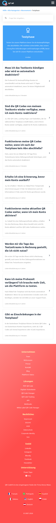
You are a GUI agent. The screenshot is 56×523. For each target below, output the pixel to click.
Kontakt (28, 367)
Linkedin (28, 448)
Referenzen (28, 360)
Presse (28, 364)
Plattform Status (28, 374)
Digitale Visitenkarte (28, 389)
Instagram (28, 452)
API (28, 400)
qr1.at (8, 3)
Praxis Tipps (28, 472)
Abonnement (26, 10)
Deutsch (28, 504)
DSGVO (28, 422)
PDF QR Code (28, 386)
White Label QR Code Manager (28, 407)
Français (12, 494)
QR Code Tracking (28, 397)
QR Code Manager (28, 393)
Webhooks (28, 404)
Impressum (28, 419)
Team (28, 356)
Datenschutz (28, 430)
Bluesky (28, 455)
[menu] (52, 3)
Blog (28, 371)
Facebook (28, 459)
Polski (43, 499)
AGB (28, 426)
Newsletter (28, 463)
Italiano (13, 499)
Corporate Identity (28, 433)
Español (43, 494)
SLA (28, 437)
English (28, 499)
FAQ (28, 476)
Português (28, 494)
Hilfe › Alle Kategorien (11, 10)
